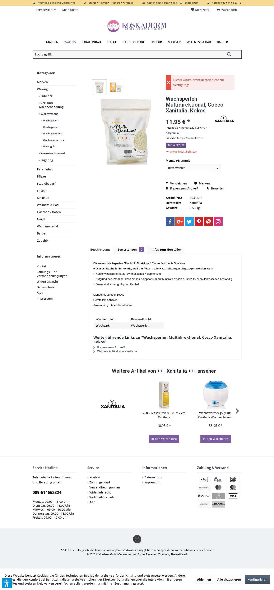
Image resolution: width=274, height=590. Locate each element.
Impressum (45, 298)
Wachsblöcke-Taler (54, 140)
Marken (42, 82)
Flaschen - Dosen (49, 212)
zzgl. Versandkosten (192, 138)
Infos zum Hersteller (166, 249)
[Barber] (222, 42)
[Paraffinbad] (91, 42)
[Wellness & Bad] (199, 42)
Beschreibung (100, 249)
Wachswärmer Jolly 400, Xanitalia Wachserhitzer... (216, 415)
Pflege (41, 176)
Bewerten (215, 188)
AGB (40, 293)
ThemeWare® (179, 554)
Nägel (41, 219)
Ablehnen (204, 579)
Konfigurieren (257, 579)
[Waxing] (70, 42)
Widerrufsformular (102, 497)
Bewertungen (130, 249)
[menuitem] (227, 10)
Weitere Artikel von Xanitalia (115, 351)
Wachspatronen (52, 133)
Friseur (42, 191)
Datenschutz (45, 287)
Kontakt (42, 266)
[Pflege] (112, 42)
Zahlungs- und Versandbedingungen (52, 274)
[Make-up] (174, 42)
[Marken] (52, 42)
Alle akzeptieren (229, 579)
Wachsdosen (50, 120)
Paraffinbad (45, 169)
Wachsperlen (50, 127)
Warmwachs (49, 114)
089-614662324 (47, 492)
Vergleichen (176, 183)
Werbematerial (47, 226)
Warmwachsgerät (52, 153)
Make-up (43, 198)
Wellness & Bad (48, 205)
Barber (42, 233)
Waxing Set (49, 146)
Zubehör (46, 96)
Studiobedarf (46, 184)
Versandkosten (127, 550)
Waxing (42, 89)
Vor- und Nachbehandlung (51, 105)
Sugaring (46, 160)
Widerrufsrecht (47, 281)
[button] (7, 583)
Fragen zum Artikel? (182, 188)
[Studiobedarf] (134, 42)
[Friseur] (156, 42)
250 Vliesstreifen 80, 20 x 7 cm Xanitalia (164, 415)
